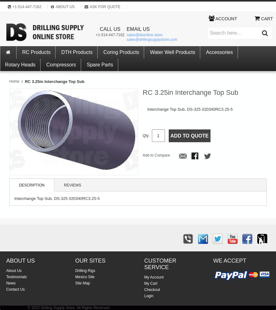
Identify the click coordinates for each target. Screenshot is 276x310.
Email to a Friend (183, 157)
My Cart (150, 283)
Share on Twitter (208, 157)
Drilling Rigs (85, 271)
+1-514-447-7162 (110, 35)
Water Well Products (172, 52)
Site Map (82, 283)
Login (148, 296)
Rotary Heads (20, 64)
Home (14, 81)
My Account (154, 277)
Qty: (146, 135)
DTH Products (77, 52)
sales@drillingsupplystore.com (152, 39)
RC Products (36, 52)
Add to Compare (156, 155)
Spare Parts (100, 64)
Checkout (152, 290)
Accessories (219, 52)
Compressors (61, 64)
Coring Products (121, 52)
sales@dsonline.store (144, 35)
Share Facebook (195, 157)
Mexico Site (84, 277)
